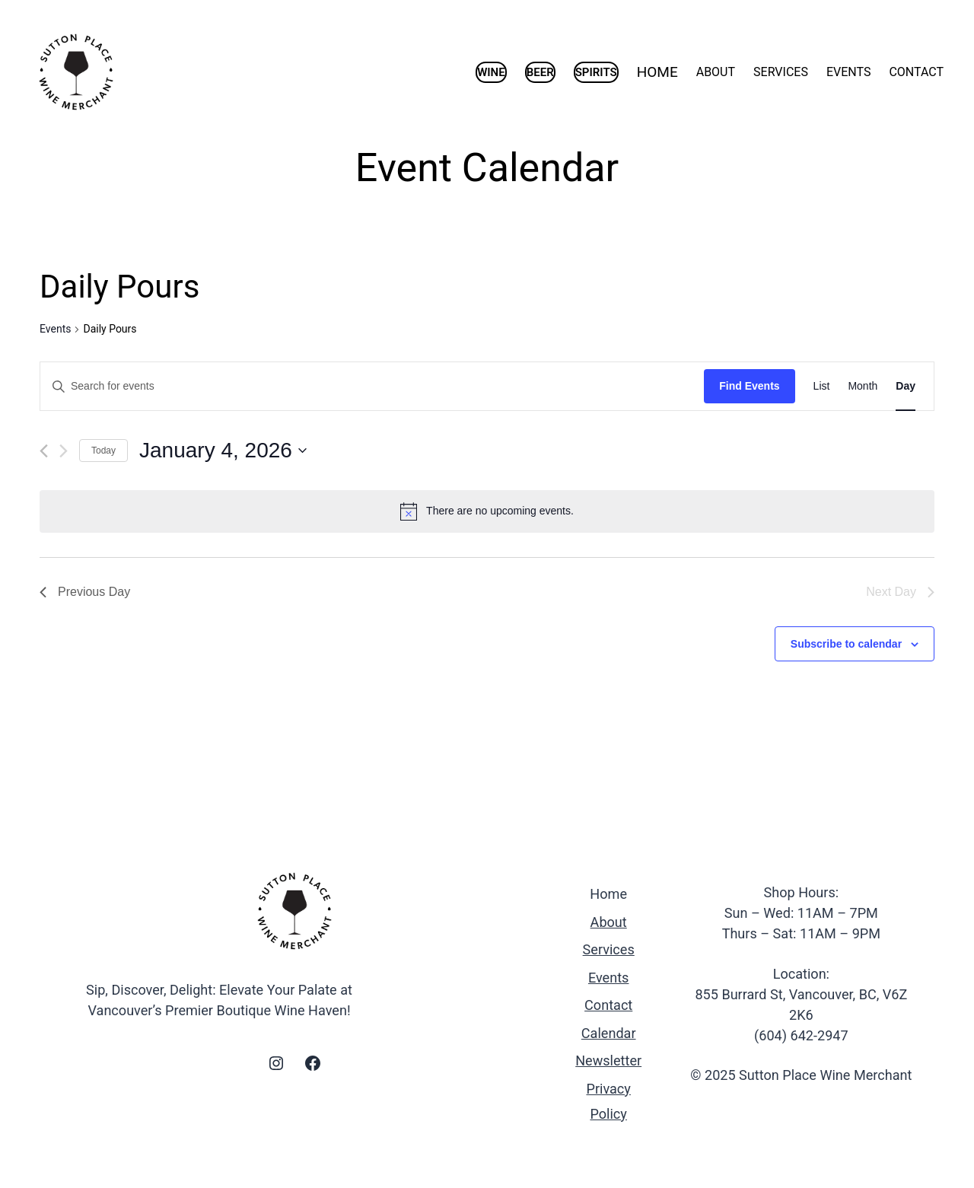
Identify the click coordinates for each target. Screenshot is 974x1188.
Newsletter (608, 1061)
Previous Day (85, 591)
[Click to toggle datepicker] (223, 450)
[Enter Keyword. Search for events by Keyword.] (372, 386)
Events (55, 329)
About (608, 922)
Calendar (608, 1033)
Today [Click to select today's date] (103, 450)
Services (609, 949)
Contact (608, 1005)
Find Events (749, 386)
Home (608, 894)
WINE (491, 72)
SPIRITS (596, 72)
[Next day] (63, 451)
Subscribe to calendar (846, 644)
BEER (540, 72)
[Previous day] (44, 451)
